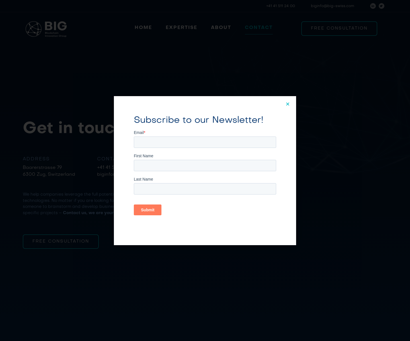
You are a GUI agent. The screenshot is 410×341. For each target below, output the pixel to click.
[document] (205, 170)
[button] (288, 104)
